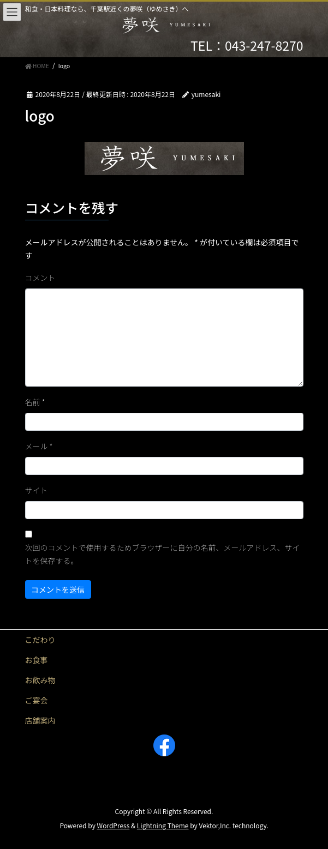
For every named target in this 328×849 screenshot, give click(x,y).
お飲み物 (40, 680)
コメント (40, 277)
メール (39, 446)
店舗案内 (40, 720)
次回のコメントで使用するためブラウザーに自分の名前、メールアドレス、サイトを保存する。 (162, 554)
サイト (36, 490)
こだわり (40, 639)
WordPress (113, 825)
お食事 (36, 659)
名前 (35, 401)
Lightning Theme (163, 825)
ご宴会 (36, 700)
